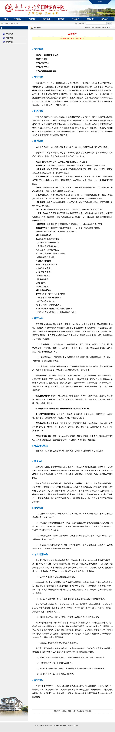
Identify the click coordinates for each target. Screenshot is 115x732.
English (100, 1)
